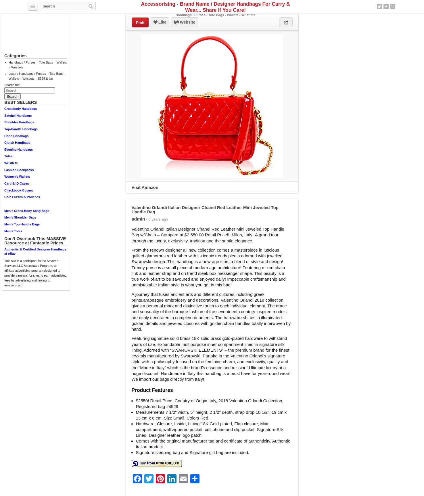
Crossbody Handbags (20, 108)
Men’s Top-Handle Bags (22, 224)
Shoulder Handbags (19, 122)
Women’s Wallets (17, 176)
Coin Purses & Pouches (22, 197)
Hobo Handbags (16, 136)
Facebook (386, 6)
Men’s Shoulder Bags (20, 217)
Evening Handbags (18, 149)
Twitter (379, 6)
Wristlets (11, 163)
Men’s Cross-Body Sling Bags (26, 210)
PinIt (140, 22)
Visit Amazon (145, 187)
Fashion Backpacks (19, 170)
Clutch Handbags (17, 142)
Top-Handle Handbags (21, 129)
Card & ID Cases (16, 183)
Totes (8, 156)
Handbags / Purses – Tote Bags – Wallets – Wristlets (38, 65)
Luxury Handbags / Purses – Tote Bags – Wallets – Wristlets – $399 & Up (37, 76)
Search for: (12, 85)
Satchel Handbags (18, 115)
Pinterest (393, 6)
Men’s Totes (13, 231)
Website (184, 22)
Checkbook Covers (18, 190)
